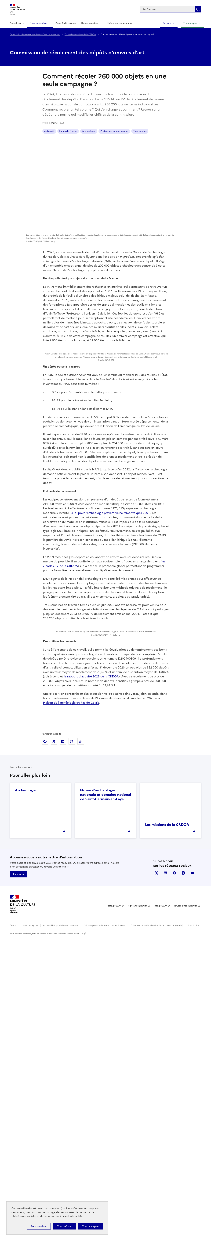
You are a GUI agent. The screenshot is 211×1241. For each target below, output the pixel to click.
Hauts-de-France (68, 131)
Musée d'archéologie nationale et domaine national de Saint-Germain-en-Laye (105, 1098)
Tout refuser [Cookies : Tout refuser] (64, 1226)
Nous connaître (38, 23)
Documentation (89, 23)
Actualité (49, 131)
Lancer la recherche (198, 9)
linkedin (165, 1176)
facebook (174, 1176)
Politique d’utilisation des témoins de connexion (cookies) (157, 1228)
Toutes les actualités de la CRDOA (80, 34)
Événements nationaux (119, 23)
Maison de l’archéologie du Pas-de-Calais (71, 1006)
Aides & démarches (65, 23)
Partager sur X (54, 1044)
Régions (167, 23)
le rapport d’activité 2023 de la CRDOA (91, 979)
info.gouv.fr (160, 1209)
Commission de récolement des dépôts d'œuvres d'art (35, 34)
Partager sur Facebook (45, 1044)
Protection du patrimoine (114, 131)
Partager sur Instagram (72, 1044)
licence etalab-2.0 (75, 1236)
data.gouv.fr (114, 1209)
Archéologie (88, 131)
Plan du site (193, 1228)
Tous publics (139, 131)
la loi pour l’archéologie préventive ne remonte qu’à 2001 (110, 629)
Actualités (15, 23)
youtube (192, 1176)
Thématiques (190, 23)
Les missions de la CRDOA (167, 1127)
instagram (183, 1176)
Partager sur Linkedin (63, 1044)
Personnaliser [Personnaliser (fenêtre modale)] (39, 1226)
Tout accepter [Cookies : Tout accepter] (90, 1226)
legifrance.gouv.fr (137, 1209)
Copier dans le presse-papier (80, 1044)
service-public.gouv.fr (185, 1209)
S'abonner (18, 1177)
